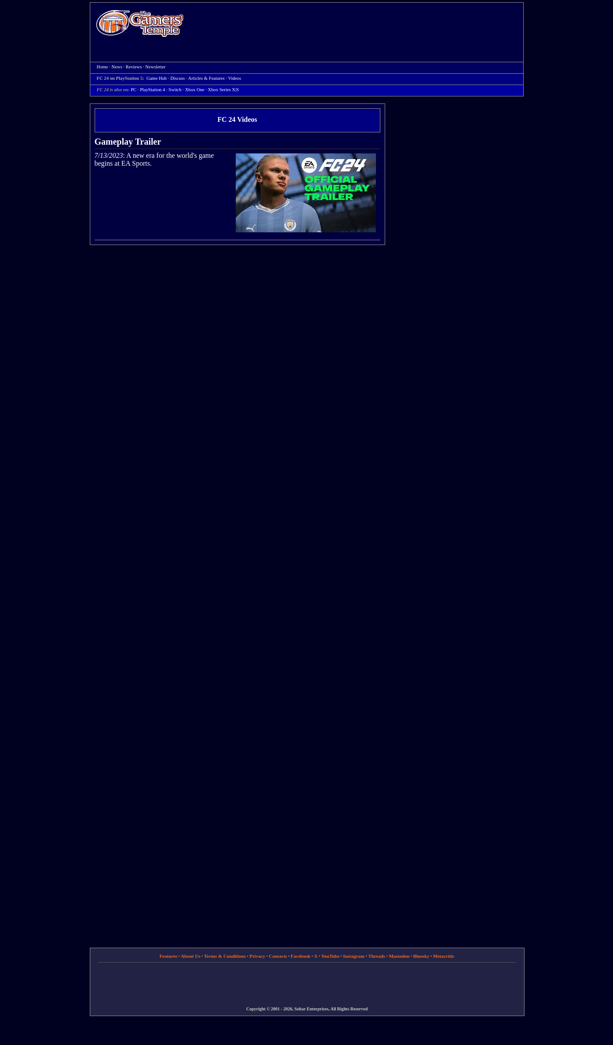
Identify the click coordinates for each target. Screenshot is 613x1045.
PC (133, 89)
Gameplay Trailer (128, 141)
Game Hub (156, 78)
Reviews (134, 66)
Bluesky (421, 956)
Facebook (300, 956)
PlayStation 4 (152, 89)
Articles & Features (206, 78)
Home (140, 23)
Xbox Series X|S (223, 89)
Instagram (354, 956)
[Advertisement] (357, 24)
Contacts (278, 956)
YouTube (330, 956)
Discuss (177, 78)
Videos (234, 78)
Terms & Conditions (225, 956)
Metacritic (443, 956)
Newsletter (155, 66)
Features (168, 956)
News (117, 66)
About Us (190, 956)
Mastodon (399, 956)
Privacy (257, 956)
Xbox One (194, 89)
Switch (175, 89)
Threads (376, 956)
